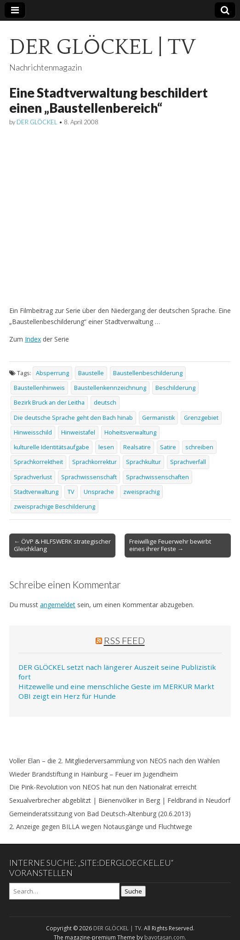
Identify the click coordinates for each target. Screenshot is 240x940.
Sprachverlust (33, 477)
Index (33, 339)
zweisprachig (141, 492)
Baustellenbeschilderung (148, 373)
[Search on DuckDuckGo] (64, 891)
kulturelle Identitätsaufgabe (51, 447)
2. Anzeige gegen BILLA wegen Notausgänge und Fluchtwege (100, 826)
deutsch (105, 402)
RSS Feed (124, 640)
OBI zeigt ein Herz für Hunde (67, 696)
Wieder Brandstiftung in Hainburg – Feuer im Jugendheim (93, 774)
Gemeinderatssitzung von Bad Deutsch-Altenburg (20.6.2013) (100, 813)
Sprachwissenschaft (89, 477)
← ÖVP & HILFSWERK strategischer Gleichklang (62, 545)
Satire (168, 447)
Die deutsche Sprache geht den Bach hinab (73, 418)
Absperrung (52, 373)
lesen (106, 447)
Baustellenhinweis (39, 388)
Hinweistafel (78, 432)
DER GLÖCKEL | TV (102, 47)
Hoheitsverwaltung (130, 432)
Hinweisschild (33, 432)
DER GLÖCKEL (37, 122)
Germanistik (158, 418)
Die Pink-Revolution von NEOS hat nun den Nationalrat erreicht (103, 787)
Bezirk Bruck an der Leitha (49, 402)
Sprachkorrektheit (38, 462)
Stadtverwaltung (36, 492)
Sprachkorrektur (94, 462)
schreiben (199, 447)
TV (71, 492)
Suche (133, 891)
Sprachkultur (143, 462)
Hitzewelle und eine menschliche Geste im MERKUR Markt (116, 686)
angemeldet (57, 604)
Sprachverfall (188, 462)
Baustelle (91, 373)
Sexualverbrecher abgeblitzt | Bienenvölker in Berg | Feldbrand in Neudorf (119, 800)
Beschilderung (175, 388)
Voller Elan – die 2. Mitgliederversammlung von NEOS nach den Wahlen (114, 760)
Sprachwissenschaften (157, 477)
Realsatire (137, 447)
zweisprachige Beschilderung (54, 507)
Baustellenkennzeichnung (110, 388)
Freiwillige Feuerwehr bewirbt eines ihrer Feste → (170, 545)
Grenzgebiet (201, 418)
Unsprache (99, 492)
